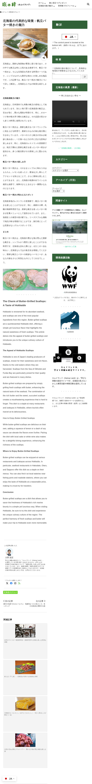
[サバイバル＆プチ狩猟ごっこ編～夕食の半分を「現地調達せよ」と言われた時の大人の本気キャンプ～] (19, 663)
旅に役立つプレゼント (58, 3)
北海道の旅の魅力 (45, 6)
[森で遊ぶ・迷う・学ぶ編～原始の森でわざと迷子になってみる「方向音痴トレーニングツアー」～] (9, 663)
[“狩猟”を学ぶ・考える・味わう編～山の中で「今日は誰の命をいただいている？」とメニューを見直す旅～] (41, 663)
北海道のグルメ (10, 591)
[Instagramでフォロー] (15, 582)
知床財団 (70, 331)
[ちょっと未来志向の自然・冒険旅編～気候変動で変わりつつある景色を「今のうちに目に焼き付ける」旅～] (30, 663)
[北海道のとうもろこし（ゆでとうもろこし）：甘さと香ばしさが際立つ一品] (30, 626)
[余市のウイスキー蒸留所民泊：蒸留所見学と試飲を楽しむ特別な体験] (9, 626)
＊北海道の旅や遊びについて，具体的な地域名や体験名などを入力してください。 (69, 69)
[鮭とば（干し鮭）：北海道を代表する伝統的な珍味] (19, 626)
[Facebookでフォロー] (11, 582)
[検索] (84, 75)
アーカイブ (57, 187)
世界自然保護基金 (70, 291)
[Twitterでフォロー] (7, 582)
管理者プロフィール (66, 6)
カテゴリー (57, 167)
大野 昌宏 (9, 556)
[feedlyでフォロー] (19, 582)
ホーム (41, 3)
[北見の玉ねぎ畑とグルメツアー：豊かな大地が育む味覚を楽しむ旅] (41, 626)
